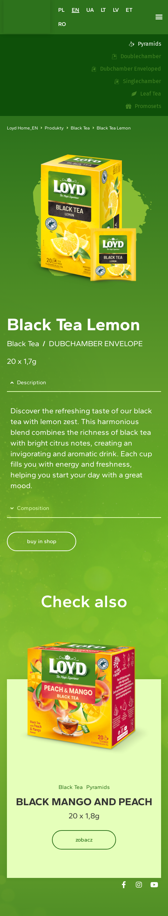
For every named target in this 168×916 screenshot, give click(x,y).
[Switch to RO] (62, 24)
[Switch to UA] (90, 10)
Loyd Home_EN (22, 128)
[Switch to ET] (129, 10)
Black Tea (80, 128)
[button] (159, 17)
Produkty (54, 128)
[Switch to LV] (115, 10)
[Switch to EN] (75, 10)
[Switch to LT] (103, 10)
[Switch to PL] (61, 10)
